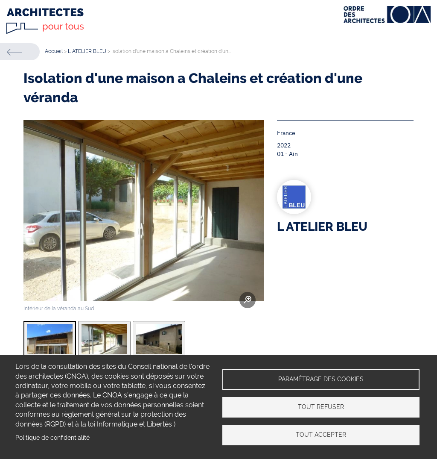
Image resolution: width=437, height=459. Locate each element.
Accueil (54, 51)
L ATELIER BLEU (87, 51)
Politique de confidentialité (52, 437)
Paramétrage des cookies (321, 379)
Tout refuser (321, 406)
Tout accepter (321, 434)
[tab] (49, 339)
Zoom (247, 300)
